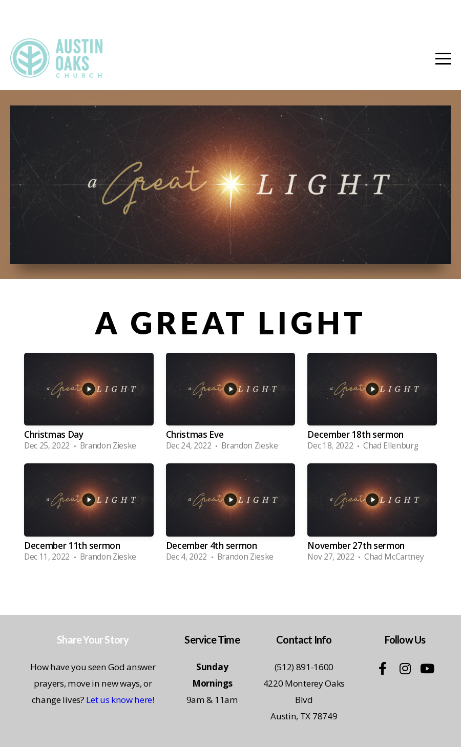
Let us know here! (120, 700)
